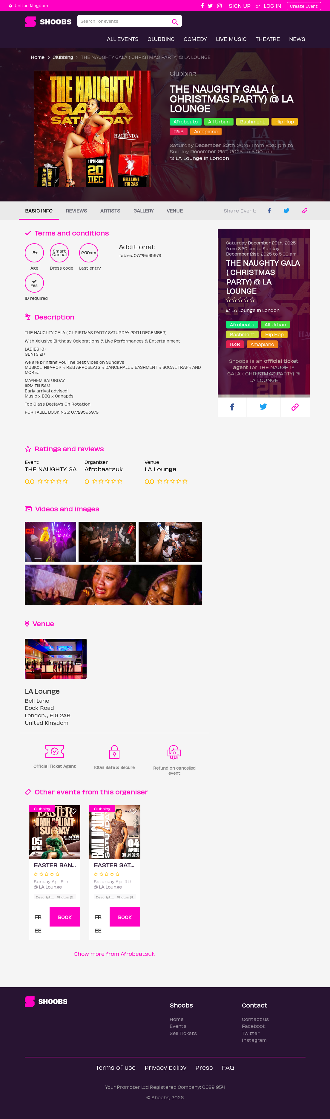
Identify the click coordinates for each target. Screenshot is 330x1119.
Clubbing (161, 39)
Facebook (253, 1026)
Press (204, 1067)
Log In (272, 5)
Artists (110, 210)
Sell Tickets (183, 1033)
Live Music (231, 39)
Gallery (143, 210)
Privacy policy (165, 1067)
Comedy (195, 39)
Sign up (240, 5)
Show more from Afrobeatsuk (114, 953)
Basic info (39, 210)
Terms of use (116, 1067)
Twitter (251, 1033)
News (297, 39)
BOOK (65, 917)
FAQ (228, 1067)
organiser (131, 792)
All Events (123, 39)
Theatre (268, 39)
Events (178, 1026)
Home (38, 57)
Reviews (76, 210)
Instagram (254, 1040)
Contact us (255, 1019)
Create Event (304, 6)
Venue (175, 210)
